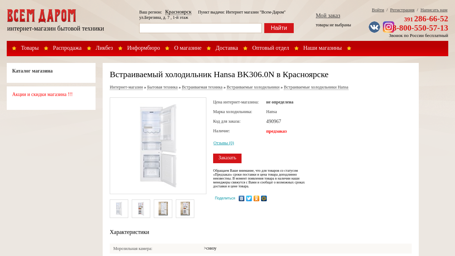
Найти (279, 28)
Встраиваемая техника (202, 87)
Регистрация (402, 9)
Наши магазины (322, 48)
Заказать (227, 157)
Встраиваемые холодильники (253, 87)
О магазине (187, 48)
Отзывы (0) (223, 142)
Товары (30, 48)
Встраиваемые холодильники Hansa (316, 87)
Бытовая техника (162, 87)
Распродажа (67, 48)
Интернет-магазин (126, 87)
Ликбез (104, 48)
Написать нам (434, 9)
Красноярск (178, 12)
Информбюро (143, 48)
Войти (378, 9)
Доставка (227, 48)
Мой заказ (328, 15)
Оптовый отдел (270, 48)
